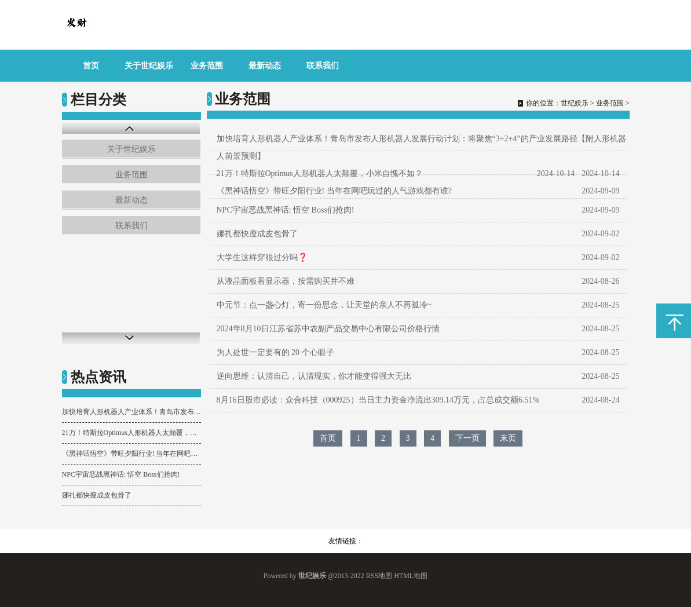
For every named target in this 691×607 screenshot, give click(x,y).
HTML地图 (410, 576)
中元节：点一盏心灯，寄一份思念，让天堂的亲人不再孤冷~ (324, 305)
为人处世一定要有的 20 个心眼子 (275, 352)
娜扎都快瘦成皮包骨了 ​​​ (97, 495)
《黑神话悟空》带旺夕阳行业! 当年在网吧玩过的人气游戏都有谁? (131, 453)
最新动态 (264, 65)
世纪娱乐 (574, 103)
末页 (508, 438)
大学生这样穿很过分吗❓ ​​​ (263, 257)
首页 (91, 65)
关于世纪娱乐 (149, 65)
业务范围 (207, 65)
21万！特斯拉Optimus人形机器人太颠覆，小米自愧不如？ (131, 433)
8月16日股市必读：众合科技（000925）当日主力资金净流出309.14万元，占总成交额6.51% (378, 400)
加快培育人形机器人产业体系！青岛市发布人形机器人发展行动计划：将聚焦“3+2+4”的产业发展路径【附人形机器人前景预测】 (421, 147)
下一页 (467, 438)
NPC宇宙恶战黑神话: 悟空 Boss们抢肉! (121, 474)
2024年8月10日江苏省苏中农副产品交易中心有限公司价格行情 (328, 328)
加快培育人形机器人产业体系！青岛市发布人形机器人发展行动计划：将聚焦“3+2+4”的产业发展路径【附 (131, 412)
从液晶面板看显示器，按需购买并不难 (285, 281)
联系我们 (322, 65)
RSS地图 (379, 576)
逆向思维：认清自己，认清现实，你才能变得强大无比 (314, 376)
